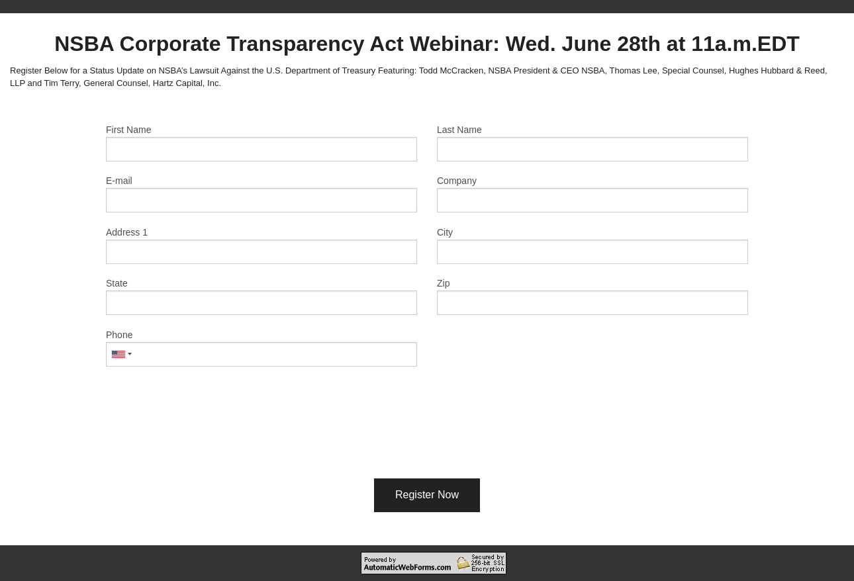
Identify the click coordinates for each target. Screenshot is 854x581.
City (445, 232)
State (117, 283)
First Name (128, 129)
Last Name (459, 129)
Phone (119, 335)
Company (457, 180)
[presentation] (427, 439)
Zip (443, 283)
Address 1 (127, 232)
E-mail (119, 180)
